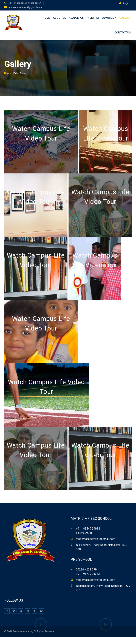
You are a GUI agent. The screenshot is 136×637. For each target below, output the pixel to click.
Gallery (125, 17)
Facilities (92, 17)
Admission (109, 17)
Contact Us (122, 32)
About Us (59, 17)
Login (124, 3)
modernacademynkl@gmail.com (25, 7)
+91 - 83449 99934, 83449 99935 (24, 3)
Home (46, 17)
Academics (76, 17)
